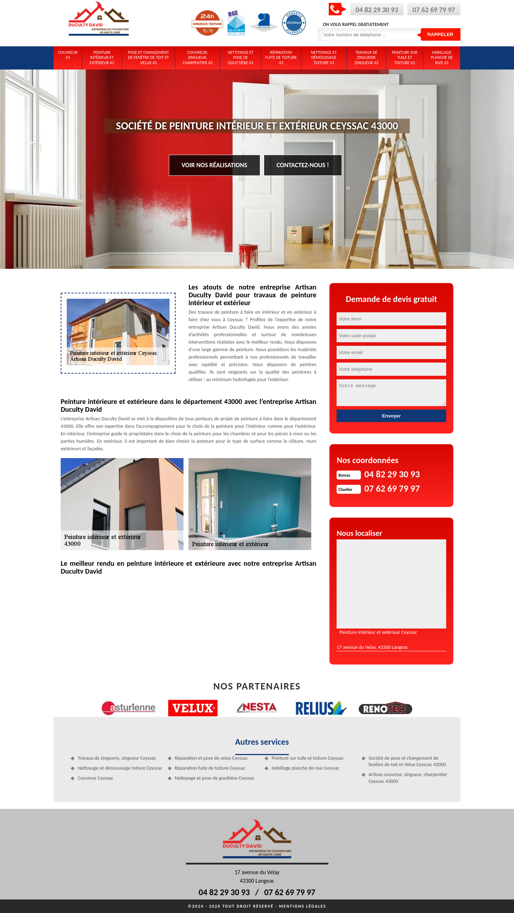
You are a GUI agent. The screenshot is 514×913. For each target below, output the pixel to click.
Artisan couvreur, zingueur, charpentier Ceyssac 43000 (408, 777)
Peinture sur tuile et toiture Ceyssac (308, 758)
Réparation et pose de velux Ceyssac (211, 758)
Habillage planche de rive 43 (442, 57)
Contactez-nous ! (303, 165)
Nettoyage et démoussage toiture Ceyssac (120, 768)
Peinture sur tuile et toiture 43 (404, 57)
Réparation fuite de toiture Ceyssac (210, 768)
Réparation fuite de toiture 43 (281, 57)
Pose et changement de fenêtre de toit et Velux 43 (148, 57)
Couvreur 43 (67, 55)
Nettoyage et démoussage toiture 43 (324, 57)
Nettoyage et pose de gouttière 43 (240, 57)
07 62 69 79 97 (434, 9)
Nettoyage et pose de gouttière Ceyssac (215, 778)
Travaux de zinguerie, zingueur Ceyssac (117, 758)
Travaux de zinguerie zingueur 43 (366, 57)
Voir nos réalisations (214, 165)
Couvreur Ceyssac (96, 778)
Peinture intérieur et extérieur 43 (102, 57)
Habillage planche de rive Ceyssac (305, 768)
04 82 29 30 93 (377, 9)
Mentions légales (302, 906)
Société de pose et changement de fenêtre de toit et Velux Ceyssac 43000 (407, 761)
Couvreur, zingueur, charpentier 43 (197, 57)
